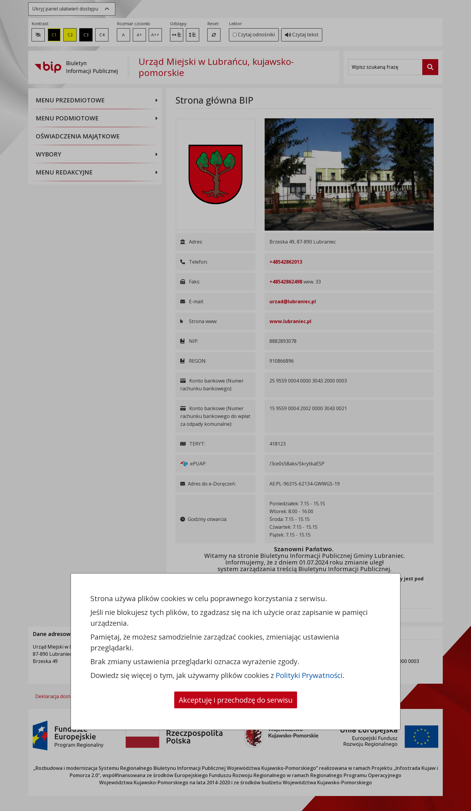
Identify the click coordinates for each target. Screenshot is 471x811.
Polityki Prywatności (309, 675)
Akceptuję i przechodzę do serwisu (236, 700)
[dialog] (235, 405)
